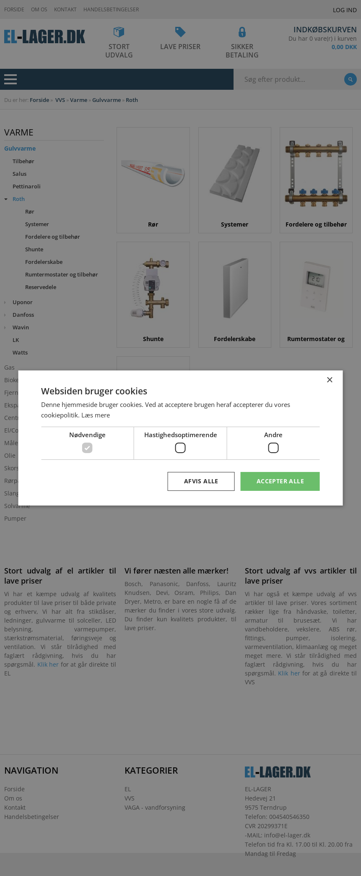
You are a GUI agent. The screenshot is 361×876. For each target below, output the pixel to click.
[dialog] (180, 438)
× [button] (329, 380)
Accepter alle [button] (280, 481)
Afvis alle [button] (201, 481)
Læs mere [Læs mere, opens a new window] (95, 415)
